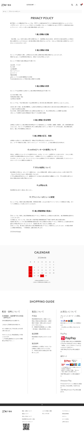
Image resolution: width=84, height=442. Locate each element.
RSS (43, 413)
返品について (25, 413)
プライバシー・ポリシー (17, 27)
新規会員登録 (65, 413)
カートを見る (65, 419)
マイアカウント (66, 411)
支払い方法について (27, 416)
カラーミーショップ (25, 25)
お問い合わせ (65, 421)
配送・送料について (27, 411)
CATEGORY (30, 5)
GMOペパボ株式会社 (40, 23)
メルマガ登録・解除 (47, 411)
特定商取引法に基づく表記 (28, 419)
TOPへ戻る (42, 405)
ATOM (47, 413)
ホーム (4, 11)
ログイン (64, 416)
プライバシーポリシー (27, 421)
